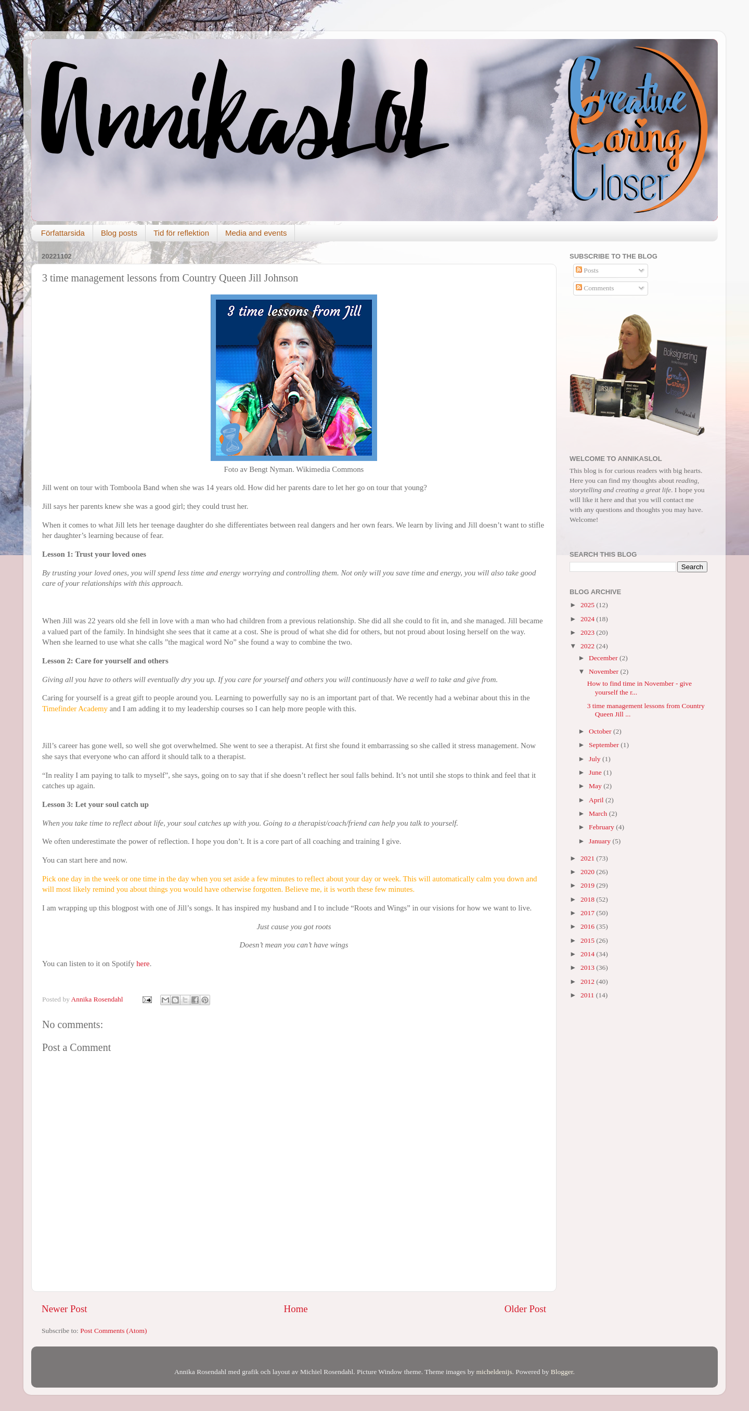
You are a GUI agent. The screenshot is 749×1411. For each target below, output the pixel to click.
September (605, 745)
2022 (588, 646)
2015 (588, 940)
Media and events (256, 232)
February (602, 827)
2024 (588, 619)
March (599, 813)
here (141, 963)
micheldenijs (494, 1372)
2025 (588, 605)
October (601, 731)
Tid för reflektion (181, 232)
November (604, 671)
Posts (587, 270)
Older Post (525, 1308)
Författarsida (63, 232)
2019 (588, 885)
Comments (595, 288)
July (595, 759)
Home (296, 1308)
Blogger (562, 1372)
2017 (588, 913)
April (597, 800)
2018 (588, 899)
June (596, 772)
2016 (588, 926)
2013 (588, 967)
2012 (588, 981)
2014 (588, 954)
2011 (588, 995)
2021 (588, 858)
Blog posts (119, 232)
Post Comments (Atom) (113, 1331)
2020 (588, 872)
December (604, 658)
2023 (588, 632)
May (596, 786)
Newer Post (64, 1308)
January (600, 841)
